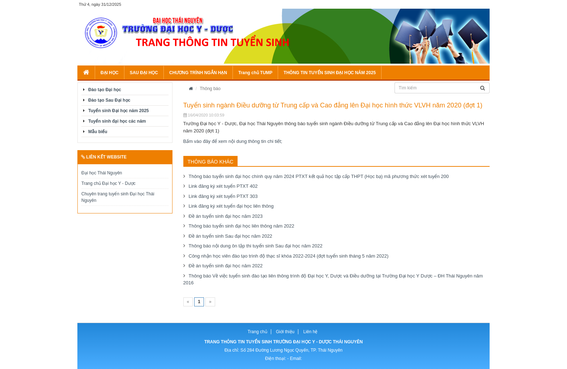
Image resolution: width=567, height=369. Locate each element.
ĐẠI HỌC (110, 72)
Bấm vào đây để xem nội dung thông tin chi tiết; (232, 141)
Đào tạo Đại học (104, 89)
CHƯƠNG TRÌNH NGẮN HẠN (198, 72)
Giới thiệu (285, 331)
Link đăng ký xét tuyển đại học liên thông (231, 206)
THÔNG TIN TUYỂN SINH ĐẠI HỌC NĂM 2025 (330, 72)
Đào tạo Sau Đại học (109, 100)
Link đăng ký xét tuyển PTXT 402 (223, 186)
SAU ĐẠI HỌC (144, 72)
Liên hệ (310, 331)
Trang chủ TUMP (255, 72)
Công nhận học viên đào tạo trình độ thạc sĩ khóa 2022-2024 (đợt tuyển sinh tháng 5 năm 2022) (289, 256)
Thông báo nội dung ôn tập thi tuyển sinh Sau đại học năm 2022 (256, 246)
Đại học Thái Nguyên (101, 172)
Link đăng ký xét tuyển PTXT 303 (223, 196)
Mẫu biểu (97, 131)
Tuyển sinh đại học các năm (117, 121)
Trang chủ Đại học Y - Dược (108, 183)
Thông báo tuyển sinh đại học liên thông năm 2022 (241, 226)
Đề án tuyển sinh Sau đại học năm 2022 (230, 236)
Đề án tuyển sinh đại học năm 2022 (226, 265)
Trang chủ (257, 331)
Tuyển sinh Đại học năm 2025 (118, 110)
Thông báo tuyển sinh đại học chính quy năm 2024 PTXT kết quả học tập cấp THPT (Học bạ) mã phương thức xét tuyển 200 (319, 176)
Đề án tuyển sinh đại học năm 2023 (226, 216)
